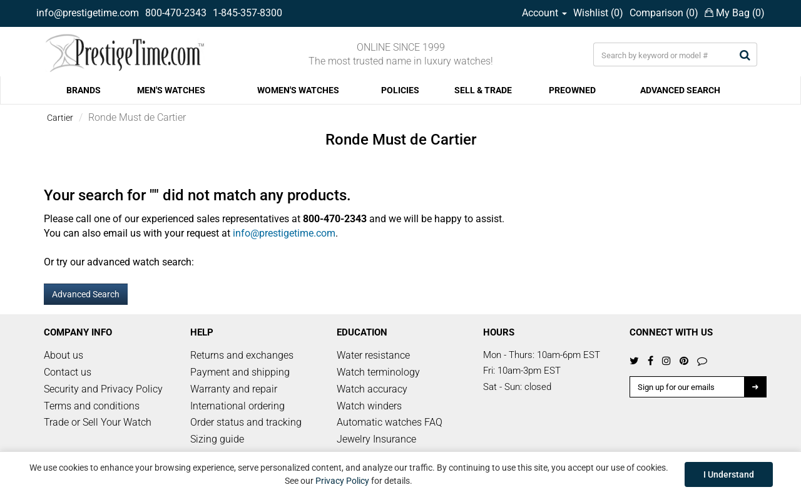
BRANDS (83, 90)
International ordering (237, 406)
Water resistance (373, 355)
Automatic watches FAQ (389, 422)
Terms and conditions (92, 406)
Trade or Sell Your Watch (97, 422)
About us (63, 355)
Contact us (67, 372)
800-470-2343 (176, 13)
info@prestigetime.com (87, 13)
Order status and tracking (246, 422)
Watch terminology (378, 372)
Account (544, 13)
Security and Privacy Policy (103, 389)
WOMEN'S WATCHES (298, 90)
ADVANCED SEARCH (680, 90)
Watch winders (369, 406)
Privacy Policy (342, 481)
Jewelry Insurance (376, 439)
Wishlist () (598, 13)
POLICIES (400, 90)
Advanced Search (86, 294)
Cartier (60, 118)
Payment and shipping (240, 372)
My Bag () (735, 13)
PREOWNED (572, 90)
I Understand (728, 474)
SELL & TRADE (483, 90)
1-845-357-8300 (247, 13)
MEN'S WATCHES (171, 90)
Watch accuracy (372, 389)
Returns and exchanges (241, 355)
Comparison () (664, 13)
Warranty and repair (233, 389)
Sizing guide (217, 439)
